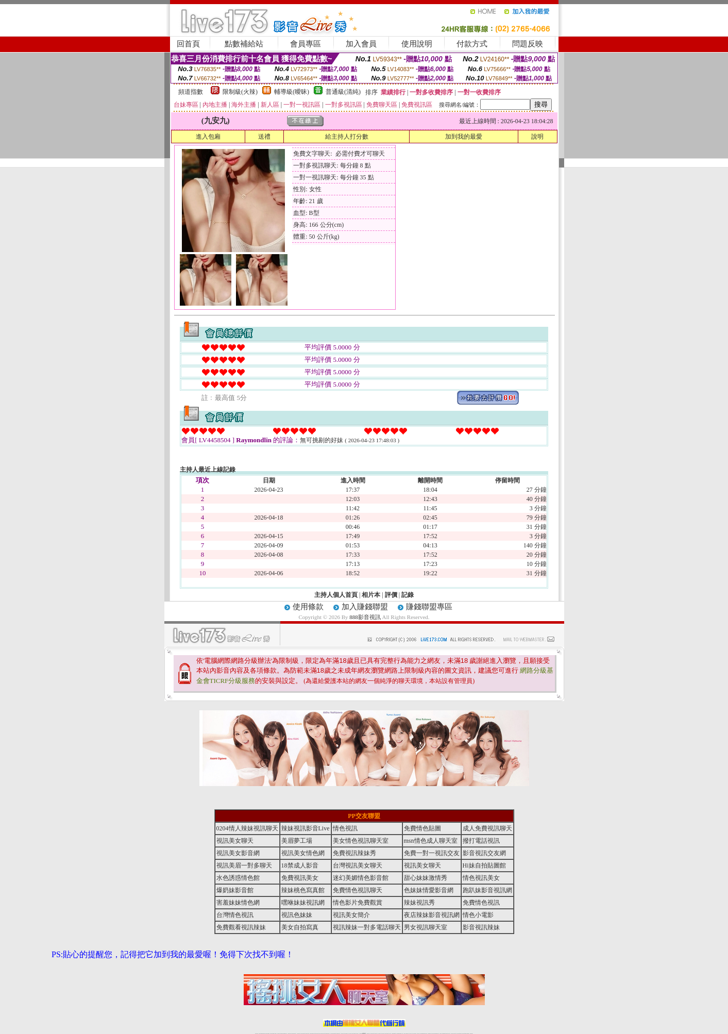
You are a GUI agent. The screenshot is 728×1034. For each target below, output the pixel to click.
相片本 (371, 594)
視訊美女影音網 (238, 853)
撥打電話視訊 (481, 840)
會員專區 (305, 44)
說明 (537, 136)
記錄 (407, 594)
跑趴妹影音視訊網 (487, 890)
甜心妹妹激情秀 (425, 877)
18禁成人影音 (299, 865)
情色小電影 (478, 915)
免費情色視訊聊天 (357, 890)
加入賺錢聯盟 (365, 607)
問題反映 (527, 44)
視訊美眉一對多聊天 (244, 865)
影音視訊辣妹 (481, 927)
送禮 (264, 136)
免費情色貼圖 (422, 828)
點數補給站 (244, 44)
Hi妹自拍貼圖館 (484, 865)
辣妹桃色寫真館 (303, 890)
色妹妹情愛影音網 (428, 890)
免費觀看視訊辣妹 (241, 927)
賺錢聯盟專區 (429, 607)
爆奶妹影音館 (234, 890)
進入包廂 (208, 136)
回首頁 (188, 44)
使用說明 (416, 44)
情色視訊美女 (481, 877)
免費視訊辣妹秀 (354, 853)
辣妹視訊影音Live (305, 828)
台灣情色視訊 (234, 915)
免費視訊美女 (299, 877)
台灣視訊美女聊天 (357, 865)
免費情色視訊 (481, 902)
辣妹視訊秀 (419, 902)
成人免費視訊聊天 (487, 828)
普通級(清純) (343, 91)
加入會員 (361, 44)
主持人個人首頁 (336, 594)
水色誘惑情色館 (238, 877)
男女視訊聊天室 (425, 927)
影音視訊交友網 (484, 853)
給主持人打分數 (346, 136)
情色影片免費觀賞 (357, 902)
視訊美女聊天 (234, 840)
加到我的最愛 (463, 136)
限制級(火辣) (240, 91)
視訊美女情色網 (303, 853)
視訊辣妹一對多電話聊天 (367, 927)
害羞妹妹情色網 (238, 902)
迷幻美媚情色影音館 (360, 877)
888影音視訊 (365, 617)
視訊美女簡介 (351, 915)
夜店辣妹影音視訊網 (432, 915)
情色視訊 (345, 828)
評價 (391, 594)
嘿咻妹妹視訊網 (303, 902)
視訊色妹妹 (296, 915)
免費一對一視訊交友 (432, 853)
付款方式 (471, 44)
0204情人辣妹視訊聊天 (247, 828)
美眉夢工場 (296, 840)
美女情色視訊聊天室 (360, 840)
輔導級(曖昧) (291, 91)
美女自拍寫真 (299, 927)
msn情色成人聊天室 (431, 840)
